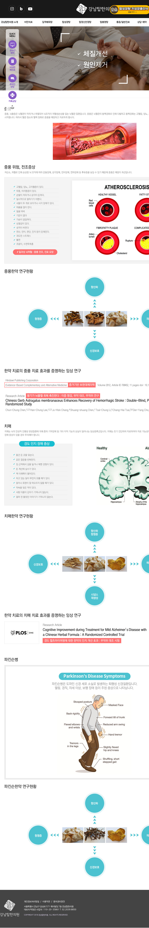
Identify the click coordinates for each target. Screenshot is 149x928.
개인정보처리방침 (31, 901)
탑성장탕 (66, 22)
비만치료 (28, 22)
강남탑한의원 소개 (9, 22)
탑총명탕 (104, 22)
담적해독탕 (47, 22)
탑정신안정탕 (85, 22)
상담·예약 (142, 22)
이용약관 (46, 901)
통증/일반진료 (123, 22)
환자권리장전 (59, 901)
